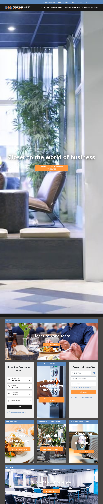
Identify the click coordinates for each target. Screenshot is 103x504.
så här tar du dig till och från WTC (51, 400)
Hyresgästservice (49, 2)
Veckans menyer (51, 345)
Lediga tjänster (77, 2)
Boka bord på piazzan (51, 449)
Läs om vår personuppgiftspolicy (81, 388)
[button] (90, 2)
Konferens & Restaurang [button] (51, 8)
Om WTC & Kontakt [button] (90, 8)
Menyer (8, 321)
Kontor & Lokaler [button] (72, 8)
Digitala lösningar (84, 451)
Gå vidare (84, 392)
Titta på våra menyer (19, 449)
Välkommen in (51, 491)
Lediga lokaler (63, 2)
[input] (81, 373)
